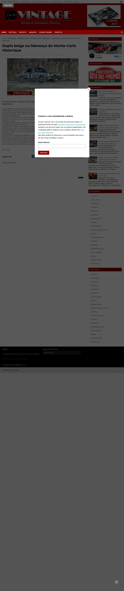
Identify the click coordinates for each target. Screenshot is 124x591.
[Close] (88, 89)
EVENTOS (58, 32)
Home (3, 32)
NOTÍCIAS (12, 32)
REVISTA (22, 32)
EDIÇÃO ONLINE (45, 32)
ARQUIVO (33, 32)
